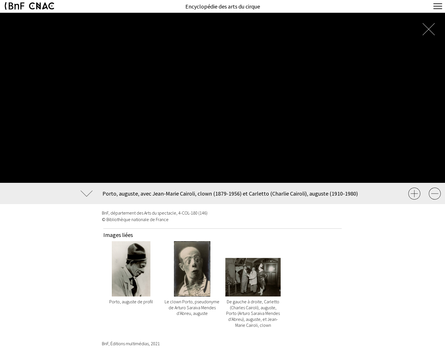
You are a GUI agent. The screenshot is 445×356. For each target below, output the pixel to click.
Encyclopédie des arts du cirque (222, 6)
